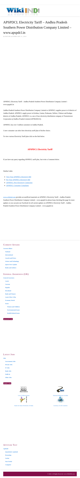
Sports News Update (11, 264)
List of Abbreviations (23, 391)
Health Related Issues (13, 313)
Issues (7, 303)
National (7, 251)
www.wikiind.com (9, 197)
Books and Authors (10, 267)
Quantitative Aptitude (11, 452)
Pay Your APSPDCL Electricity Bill (18, 180)
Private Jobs (8, 364)
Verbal (7, 458)
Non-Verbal (8, 461)
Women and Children (13, 307)
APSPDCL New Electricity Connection (19, 183)
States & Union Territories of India (23, 401)
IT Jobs (7, 368)
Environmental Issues (13, 310)
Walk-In (7, 374)
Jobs (4, 358)
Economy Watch (10, 300)
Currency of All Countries (60, 401)
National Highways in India (60, 391)
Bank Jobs (8, 371)
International (9, 255)
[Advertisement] (40, 55)
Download (8, 290)
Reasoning (8, 455)
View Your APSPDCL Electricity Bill (18, 177)
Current (7, 284)
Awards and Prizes (10, 258)
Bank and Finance (10, 294)
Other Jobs (8, 377)
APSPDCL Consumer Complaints (17, 185)
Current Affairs (7, 248)
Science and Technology (12, 261)
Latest (7, 281)
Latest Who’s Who (10, 297)
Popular (7, 287)
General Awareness (8, 278)
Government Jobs (10, 361)
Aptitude (5, 448)
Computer (8, 464)
